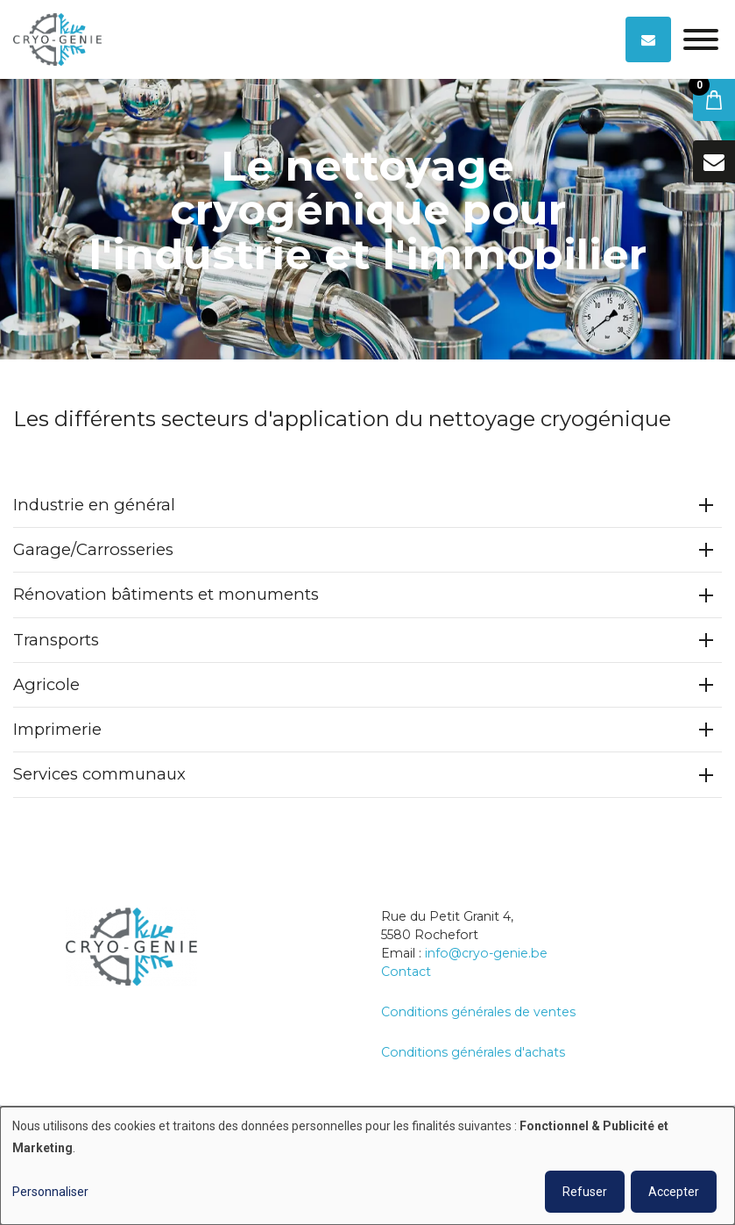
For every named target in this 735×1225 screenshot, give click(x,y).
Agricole (46, 685)
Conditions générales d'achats (473, 1052)
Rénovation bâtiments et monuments (166, 595)
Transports (56, 640)
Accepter (673, 1192)
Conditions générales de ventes (478, 1012)
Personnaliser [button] (50, 1192)
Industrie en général (94, 505)
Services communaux (99, 775)
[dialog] (367, 1166)
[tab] (367, 506)
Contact (406, 971)
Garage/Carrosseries (93, 550)
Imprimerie (57, 730)
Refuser (584, 1192)
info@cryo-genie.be (486, 953)
